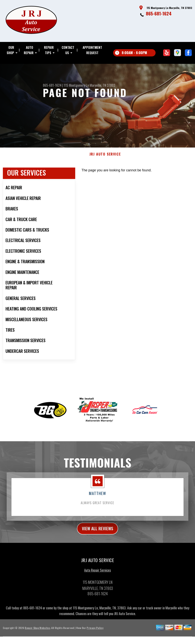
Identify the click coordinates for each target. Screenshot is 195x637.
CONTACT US (68, 50)
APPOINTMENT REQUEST (92, 50)
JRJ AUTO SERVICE (105, 156)
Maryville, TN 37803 (102, 85)
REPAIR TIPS (49, 50)
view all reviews (97, 530)
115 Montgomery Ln (76, 85)
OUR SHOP (10, 50)
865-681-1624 (159, 13)
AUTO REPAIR (29, 50)
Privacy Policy (95, 630)
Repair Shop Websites (37, 630)
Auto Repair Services (97, 572)
